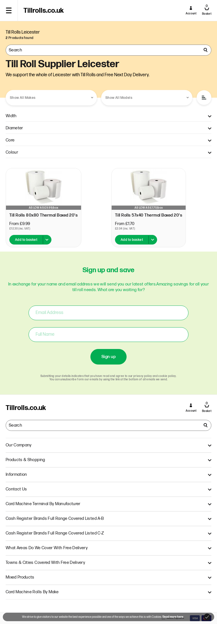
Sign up (108, 356)
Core (108, 140)
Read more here (172, 617)
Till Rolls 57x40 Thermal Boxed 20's (148, 215)
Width (108, 116)
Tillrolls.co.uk (43, 10)
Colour (108, 152)
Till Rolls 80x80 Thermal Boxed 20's (43, 215)
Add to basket (26, 240)
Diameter (108, 128)
